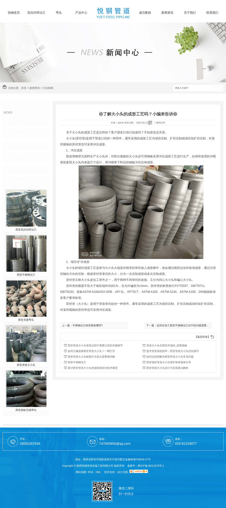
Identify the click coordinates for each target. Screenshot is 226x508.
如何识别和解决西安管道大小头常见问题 (170, 356)
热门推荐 (15, 182)
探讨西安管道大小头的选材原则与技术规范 (93, 367)
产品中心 (81, 12)
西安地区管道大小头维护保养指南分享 (168, 362)
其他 (11, 170)
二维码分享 (159, 122)
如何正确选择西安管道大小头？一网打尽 (91, 351)
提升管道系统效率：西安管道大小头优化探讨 (172, 351)
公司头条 (15, 134)
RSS (91, 472)
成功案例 (145, 12)
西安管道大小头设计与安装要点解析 (167, 367)
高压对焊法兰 (36, 12)
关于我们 (190, 12)
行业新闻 (48, 87)
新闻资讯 (167, 12)
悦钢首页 (14, 12)
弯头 (59, 12)
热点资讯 (15, 158)
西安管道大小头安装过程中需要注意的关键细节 (95, 345)
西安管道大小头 (26, 364)
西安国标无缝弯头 (26, 409)
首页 (23, 87)
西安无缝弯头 (26, 319)
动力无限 (122, 472)
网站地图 (81, 472)
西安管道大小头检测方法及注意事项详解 (91, 356)
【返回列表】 (202, 336)
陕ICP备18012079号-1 (151, 465)
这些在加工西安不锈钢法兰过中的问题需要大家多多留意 (189, 325)
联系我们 (212, 12)
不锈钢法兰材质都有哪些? (87, 325)
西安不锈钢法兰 (26, 274)
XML (98, 472)
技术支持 (15, 146)
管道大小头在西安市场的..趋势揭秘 (166, 345)
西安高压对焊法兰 (26, 229)
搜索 (217, 88)
